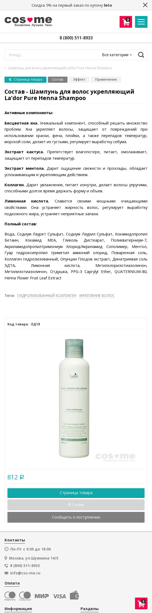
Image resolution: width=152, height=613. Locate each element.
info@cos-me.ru (25, 573)
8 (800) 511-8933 (76, 37)
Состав (58, 79)
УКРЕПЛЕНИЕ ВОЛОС (97, 295)
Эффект (79, 79)
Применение (106, 79)
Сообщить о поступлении (76, 517)
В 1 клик (76, 504)
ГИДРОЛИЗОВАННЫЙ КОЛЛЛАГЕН (47, 295)
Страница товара (25, 79)
